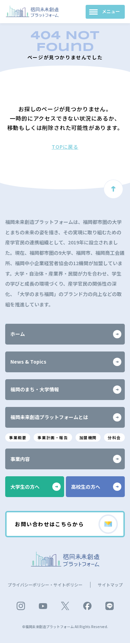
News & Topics (65, 362)
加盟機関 (88, 437)
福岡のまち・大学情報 (65, 389)
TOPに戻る (65, 146)
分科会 (114, 437)
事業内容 (65, 459)
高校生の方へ (96, 487)
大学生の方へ (35, 487)
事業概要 (17, 437)
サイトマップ (110, 585)
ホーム (65, 334)
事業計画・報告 (52, 437)
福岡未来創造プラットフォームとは (65, 417)
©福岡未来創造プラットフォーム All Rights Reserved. (65, 626)
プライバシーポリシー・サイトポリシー (45, 585)
